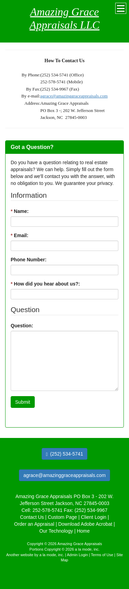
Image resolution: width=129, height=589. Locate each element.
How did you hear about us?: (45, 284)
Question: (22, 325)
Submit (22, 402)
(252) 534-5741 (64, 454)
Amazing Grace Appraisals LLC (65, 18)
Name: (20, 211)
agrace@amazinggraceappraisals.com (74, 96)
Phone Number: (28, 259)
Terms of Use (102, 555)
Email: (19, 235)
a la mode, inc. (52, 555)
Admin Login (77, 555)
